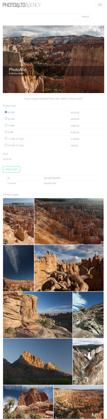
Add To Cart (11, 169)
